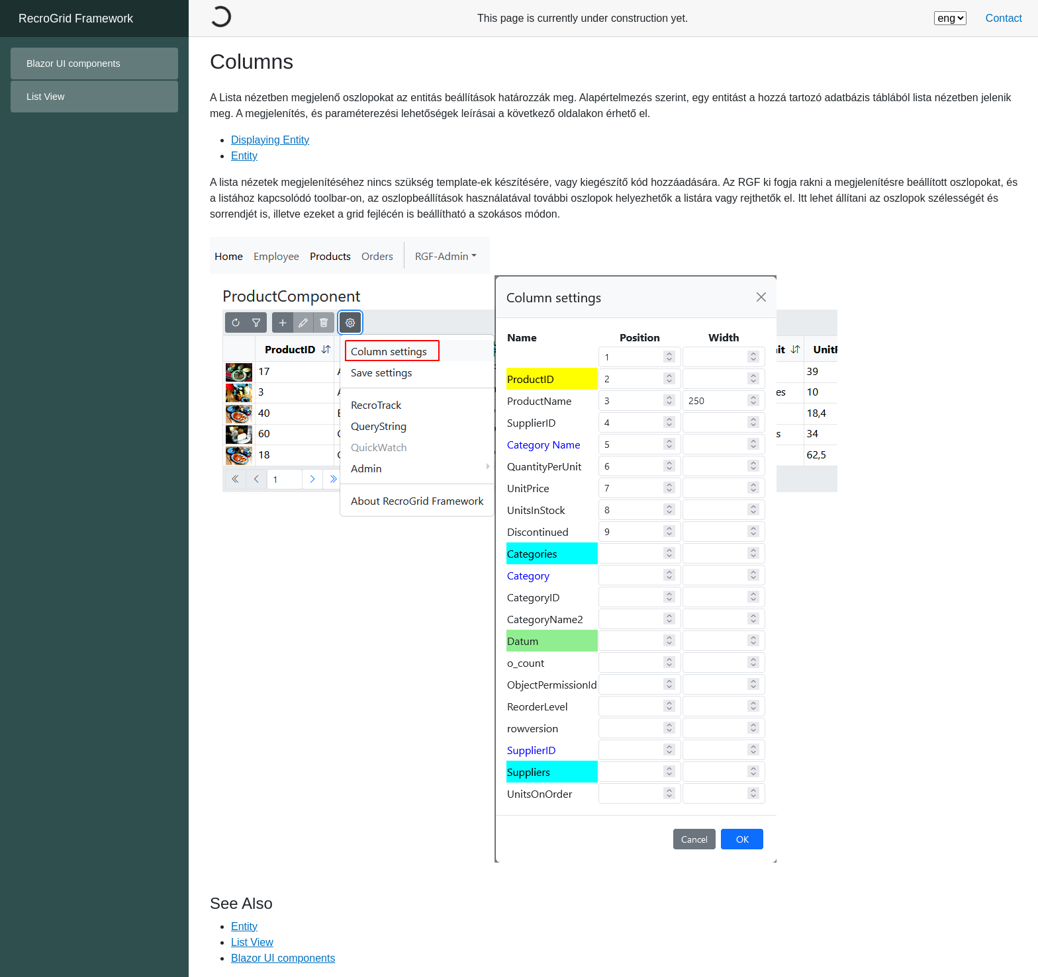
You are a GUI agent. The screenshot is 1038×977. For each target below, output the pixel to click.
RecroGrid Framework (76, 18)
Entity (244, 155)
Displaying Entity (270, 140)
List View (252, 942)
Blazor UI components (73, 63)
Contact (1004, 18)
